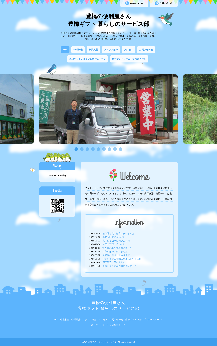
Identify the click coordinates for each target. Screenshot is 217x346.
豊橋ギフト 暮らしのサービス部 (102, 342)
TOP (65, 49)
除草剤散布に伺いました (115, 251)
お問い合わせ (164, 3)
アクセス (128, 49)
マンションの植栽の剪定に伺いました (122, 259)
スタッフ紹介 (111, 49)
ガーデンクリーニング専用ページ (129, 59)
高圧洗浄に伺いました (114, 262)
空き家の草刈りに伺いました (117, 248)
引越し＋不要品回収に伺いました (120, 266)
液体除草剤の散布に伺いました (119, 233)
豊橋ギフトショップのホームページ (87, 59)
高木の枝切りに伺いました (116, 241)
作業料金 (78, 49)
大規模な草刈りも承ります (116, 255)
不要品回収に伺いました (115, 237)
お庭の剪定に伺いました (115, 244)
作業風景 (93, 49)
